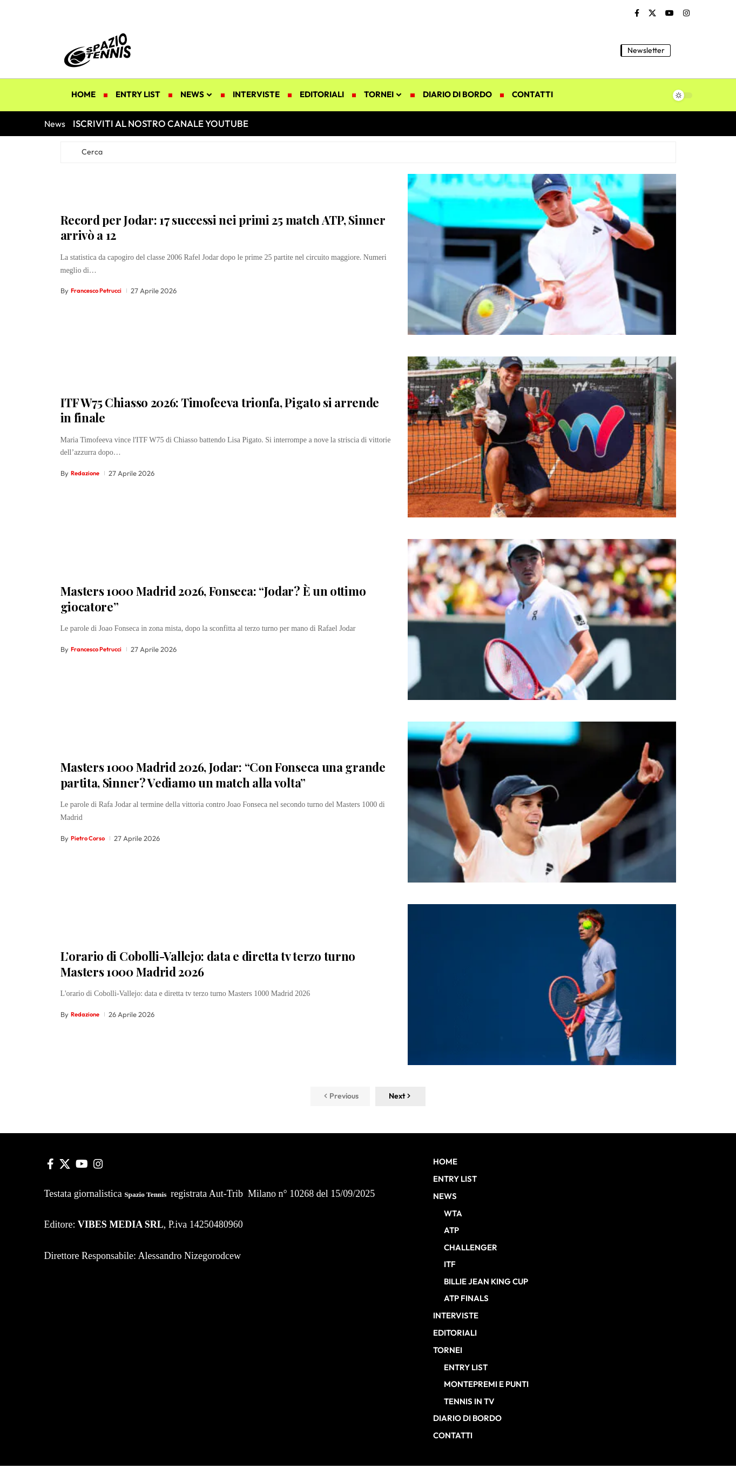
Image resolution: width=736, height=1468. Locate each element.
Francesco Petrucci (101, 293)
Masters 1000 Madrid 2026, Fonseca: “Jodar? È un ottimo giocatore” (213, 602)
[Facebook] (637, 13)
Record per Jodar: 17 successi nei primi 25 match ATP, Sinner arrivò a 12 (223, 230)
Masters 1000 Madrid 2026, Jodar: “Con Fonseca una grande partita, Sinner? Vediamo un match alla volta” (223, 778)
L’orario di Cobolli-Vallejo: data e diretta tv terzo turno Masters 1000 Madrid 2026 (208, 966)
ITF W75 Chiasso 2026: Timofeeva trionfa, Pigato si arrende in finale (220, 413)
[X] (652, 13)
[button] (684, 50)
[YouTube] (670, 13)
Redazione (87, 476)
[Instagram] (686, 13)
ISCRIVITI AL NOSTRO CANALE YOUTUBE (160, 123)
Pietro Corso (91, 841)
